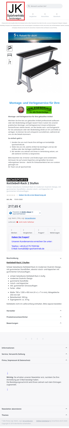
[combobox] (44, 6)
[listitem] (38, 69)
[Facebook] (26, 338)
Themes (5, 415)
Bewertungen (12, 323)
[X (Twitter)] (31, 338)
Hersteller (11, 311)
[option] (9, 48)
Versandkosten (30, 218)
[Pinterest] (43, 338)
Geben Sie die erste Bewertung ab (32, 195)
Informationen (8, 348)
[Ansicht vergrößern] (38, 69)
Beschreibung (12, 258)
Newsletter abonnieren (11, 409)
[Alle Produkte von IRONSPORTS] (17, 179)
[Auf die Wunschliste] (14, 231)
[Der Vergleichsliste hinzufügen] (27, 231)
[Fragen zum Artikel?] (41, 231)
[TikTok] (37, 338)
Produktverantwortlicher (17, 317)
